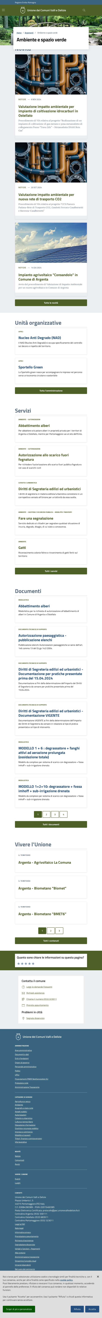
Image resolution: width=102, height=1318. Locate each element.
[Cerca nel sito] (84, 10)
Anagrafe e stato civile (24, 1108)
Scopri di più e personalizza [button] (19, 1309)
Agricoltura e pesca (22, 1101)
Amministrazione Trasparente (27, 1087)
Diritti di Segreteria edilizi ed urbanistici (49, 489)
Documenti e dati (22, 1054)
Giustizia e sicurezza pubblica (40, 512)
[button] (98, 1276)
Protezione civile (21, 1083)
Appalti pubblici (21, 1111)
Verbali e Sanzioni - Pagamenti (27, 1248)
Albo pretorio (20, 1252)
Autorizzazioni (34, 419)
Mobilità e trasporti (63, 512)
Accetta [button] (92, 1309)
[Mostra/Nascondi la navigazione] (3, 10)
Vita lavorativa (21, 1142)
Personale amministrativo (25, 1066)
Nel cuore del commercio (25, 1269)
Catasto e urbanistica (27, 482)
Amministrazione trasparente (27, 1256)
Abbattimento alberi (34, 425)
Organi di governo (22, 1062)
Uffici (20, 331)
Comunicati (19, 1160)
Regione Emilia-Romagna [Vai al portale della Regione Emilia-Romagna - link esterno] (25, 2)
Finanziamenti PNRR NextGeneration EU (31, 1078)
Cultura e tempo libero (24, 1121)
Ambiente (22, 419)
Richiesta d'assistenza (24, 1240)
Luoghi (17, 1182)
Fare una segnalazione (35, 518)
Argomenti (29, 32)
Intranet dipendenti (23, 1265)
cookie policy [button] (66, 1280)
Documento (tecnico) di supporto (32, 629)
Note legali (19, 1228)
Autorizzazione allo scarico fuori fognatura (43, 457)
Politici (17, 1070)
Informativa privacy (23, 1232)
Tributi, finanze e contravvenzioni (28, 1138)
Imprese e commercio (24, 1131)
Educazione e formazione (25, 1125)
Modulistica (23, 600)
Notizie (22, 99)
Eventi (17, 1178)
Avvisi (17, 1164)
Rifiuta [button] (77, 1309)
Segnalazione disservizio (25, 1244)
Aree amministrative (23, 1050)
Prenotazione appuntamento (26, 1236)
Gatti (22, 547)
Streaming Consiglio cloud (25, 1260)
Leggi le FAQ (20, 1224)
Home (19, 32)
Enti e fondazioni (22, 1058)
